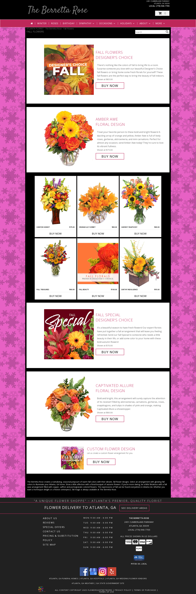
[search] (167, 31)
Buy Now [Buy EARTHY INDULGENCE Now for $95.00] (140, 296)
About (145, 23)
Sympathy (87, 23)
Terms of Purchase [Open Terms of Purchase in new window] (145, 590)
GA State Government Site (110, 583)
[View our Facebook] (84, 575)
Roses (54, 23)
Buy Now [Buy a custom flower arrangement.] (101, 462)
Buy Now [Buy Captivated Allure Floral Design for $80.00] (110, 419)
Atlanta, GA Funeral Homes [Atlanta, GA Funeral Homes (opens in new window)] (63, 578)
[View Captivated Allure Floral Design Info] (69, 402)
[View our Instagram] (102, 575)
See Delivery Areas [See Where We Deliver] (134, 508)
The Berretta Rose (57, 10)
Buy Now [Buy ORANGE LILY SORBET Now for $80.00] (98, 233)
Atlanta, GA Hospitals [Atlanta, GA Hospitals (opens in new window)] (92, 578)
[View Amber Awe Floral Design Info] (69, 138)
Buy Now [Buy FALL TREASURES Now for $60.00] (55, 296)
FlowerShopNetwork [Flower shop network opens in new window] (100, 590)
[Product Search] (149, 32)
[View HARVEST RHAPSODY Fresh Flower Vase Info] (140, 201)
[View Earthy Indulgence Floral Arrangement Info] (140, 263)
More (160, 23)
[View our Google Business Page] (93, 575)
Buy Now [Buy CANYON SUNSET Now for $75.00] (55, 233)
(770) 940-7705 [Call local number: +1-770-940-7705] (162, 6)
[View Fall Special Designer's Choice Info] (69, 333)
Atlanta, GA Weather (83, 583)
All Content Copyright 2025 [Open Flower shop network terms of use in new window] (71, 590)
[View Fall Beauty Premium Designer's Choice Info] (98, 263)
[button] (162, 13)
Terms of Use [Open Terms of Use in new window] (106, 591)
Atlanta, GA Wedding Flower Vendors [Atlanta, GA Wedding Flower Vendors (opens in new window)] (126, 578)
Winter (42, 23)
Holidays (127, 23)
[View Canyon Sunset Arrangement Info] (55, 201)
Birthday (68, 23)
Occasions (107, 23)
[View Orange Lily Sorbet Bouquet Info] (98, 201)
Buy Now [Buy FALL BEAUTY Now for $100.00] (98, 296)
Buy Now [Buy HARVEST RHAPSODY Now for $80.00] (140, 233)
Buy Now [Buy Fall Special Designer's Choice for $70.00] (110, 352)
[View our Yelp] (112, 575)
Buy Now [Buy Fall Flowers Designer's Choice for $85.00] (110, 85)
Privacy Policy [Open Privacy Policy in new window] (123, 590)
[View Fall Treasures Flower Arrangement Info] (55, 258)
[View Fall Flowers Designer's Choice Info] (69, 69)
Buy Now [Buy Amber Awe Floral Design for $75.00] (110, 156)
